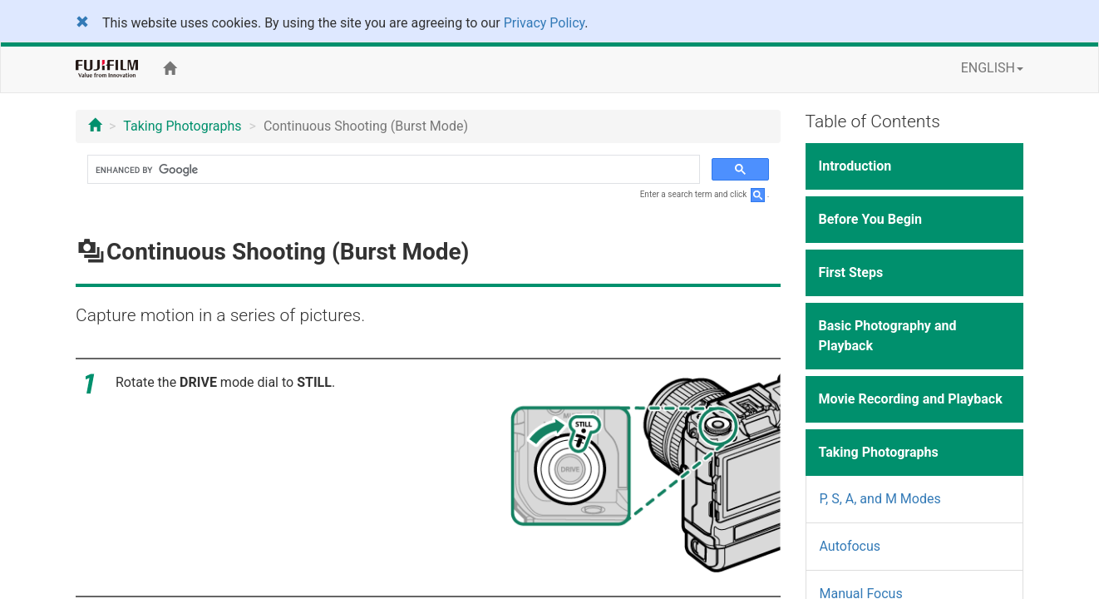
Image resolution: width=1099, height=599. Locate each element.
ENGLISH (992, 68)
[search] (392, 170)
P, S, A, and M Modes (880, 499)
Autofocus (850, 546)
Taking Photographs (182, 126)
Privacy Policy (544, 23)
